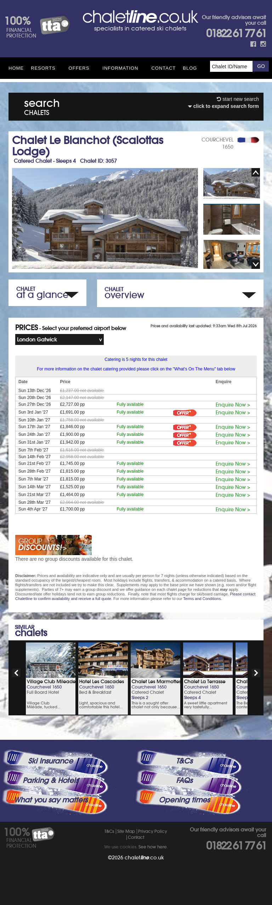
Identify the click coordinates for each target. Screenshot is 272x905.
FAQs (184, 780)
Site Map (126, 831)
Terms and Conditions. (202, 598)
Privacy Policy (152, 831)
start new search (238, 99)
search (42, 106)
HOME (16, 68)
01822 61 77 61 (236, 33)
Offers (79, 68)
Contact (163, 68)
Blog (190, 68)
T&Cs (184, 761)
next (256, 673)
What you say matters (50, 800)
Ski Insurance (50, 761)
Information (120, 68)
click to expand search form (223, 106)
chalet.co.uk (144, 857)
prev (16, 673)
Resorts (43, 68)
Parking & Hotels (50, 780)
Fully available (130, 404)
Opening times (184, 800)
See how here (152, 846)
